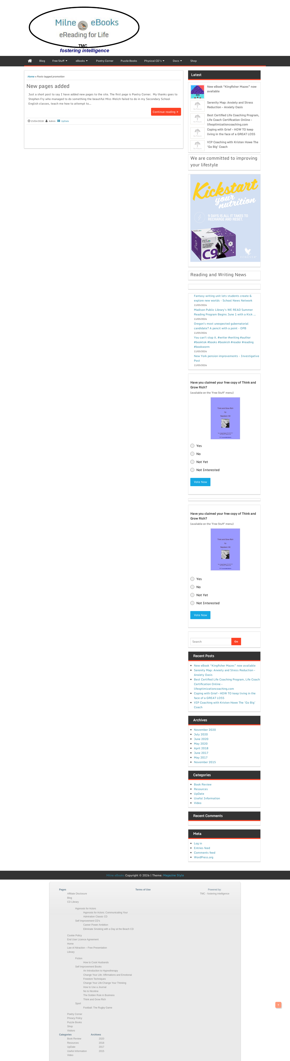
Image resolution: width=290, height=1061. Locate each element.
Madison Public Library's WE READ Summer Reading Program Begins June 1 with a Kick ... (225, 312)
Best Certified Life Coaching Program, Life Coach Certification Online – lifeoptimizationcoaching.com (233, 120)
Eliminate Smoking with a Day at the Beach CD (108, 928)
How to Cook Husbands (96, 962)
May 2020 (201, 743)
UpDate (65, 121)
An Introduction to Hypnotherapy (100, 970)
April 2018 (201, 747)
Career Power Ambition (95, 924)
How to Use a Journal (94, 986)
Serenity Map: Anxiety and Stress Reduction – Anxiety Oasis (230, 104)
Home (30, 76)
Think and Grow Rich (94, 999)
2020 (101, 1038)
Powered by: (214, 889)
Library (71, 951)
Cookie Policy (74, 935)
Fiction (78, 958)
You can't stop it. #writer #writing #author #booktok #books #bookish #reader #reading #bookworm (224, 342)
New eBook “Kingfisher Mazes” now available (225, 665)
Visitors (71, 1030)
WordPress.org (203, 857)
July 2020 (201, 734)
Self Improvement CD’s (87, 920)
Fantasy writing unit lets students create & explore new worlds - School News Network (223, 298)
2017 (101, 1046)
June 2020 (201, 738)
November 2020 (205, 729)
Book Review (202, 784)
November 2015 (205, 761)
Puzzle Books (74, 1022)
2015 (101, 1050)
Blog (69, 897)
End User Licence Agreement (82, 939)
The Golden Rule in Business (98, 995)
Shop (70, 1026)
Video (197, 802)
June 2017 (201, 752)
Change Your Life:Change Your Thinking (104, 982)
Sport (78, 1003)
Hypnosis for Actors (85, 908)
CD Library (73, 901)
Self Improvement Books (88, 966)
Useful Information (207, 798)
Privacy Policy (74, 1018)
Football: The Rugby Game (97, 1007)
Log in (198, 843)
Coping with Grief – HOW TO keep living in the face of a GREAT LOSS (231, 131)
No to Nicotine (90, 991)
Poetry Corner (74, 1014)
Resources (201, 788)
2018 (101, 1042)
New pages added (47, 86)
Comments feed (204, 852)
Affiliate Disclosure (77, 893)
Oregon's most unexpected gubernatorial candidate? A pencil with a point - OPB (221, 325)
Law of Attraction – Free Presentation (87, 947)
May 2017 (201, 757)
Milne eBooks (115, 875)
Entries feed (202, 847)
